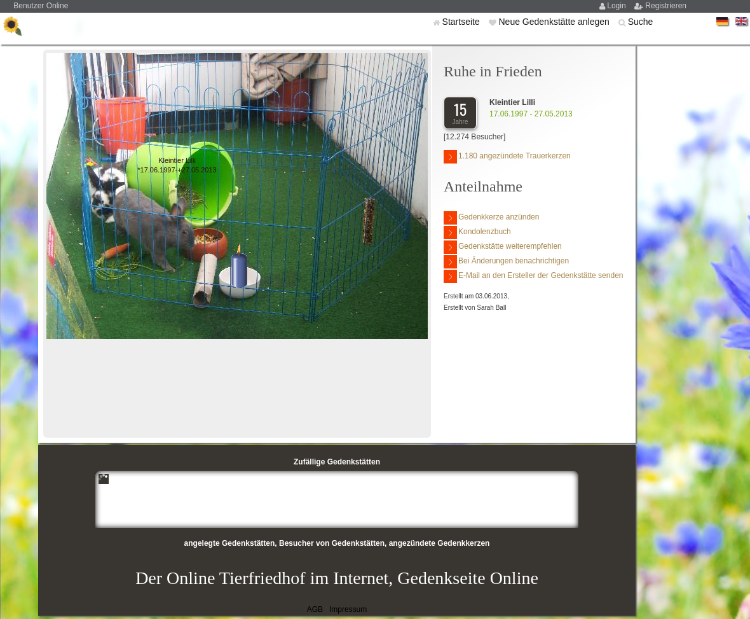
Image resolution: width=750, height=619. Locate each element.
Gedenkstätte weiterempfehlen (503, 247)
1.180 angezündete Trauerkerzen (507, 156)
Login (617, 5)
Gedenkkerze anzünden (491, 218)
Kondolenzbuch (477, 232)
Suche (640, 22)
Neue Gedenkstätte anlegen (554, 22)
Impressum (348, 609)
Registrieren (665, 5)
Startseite (462, 22)
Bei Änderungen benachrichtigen (506, 261)
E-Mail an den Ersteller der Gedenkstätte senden (533, 276)
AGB (315, 609)
